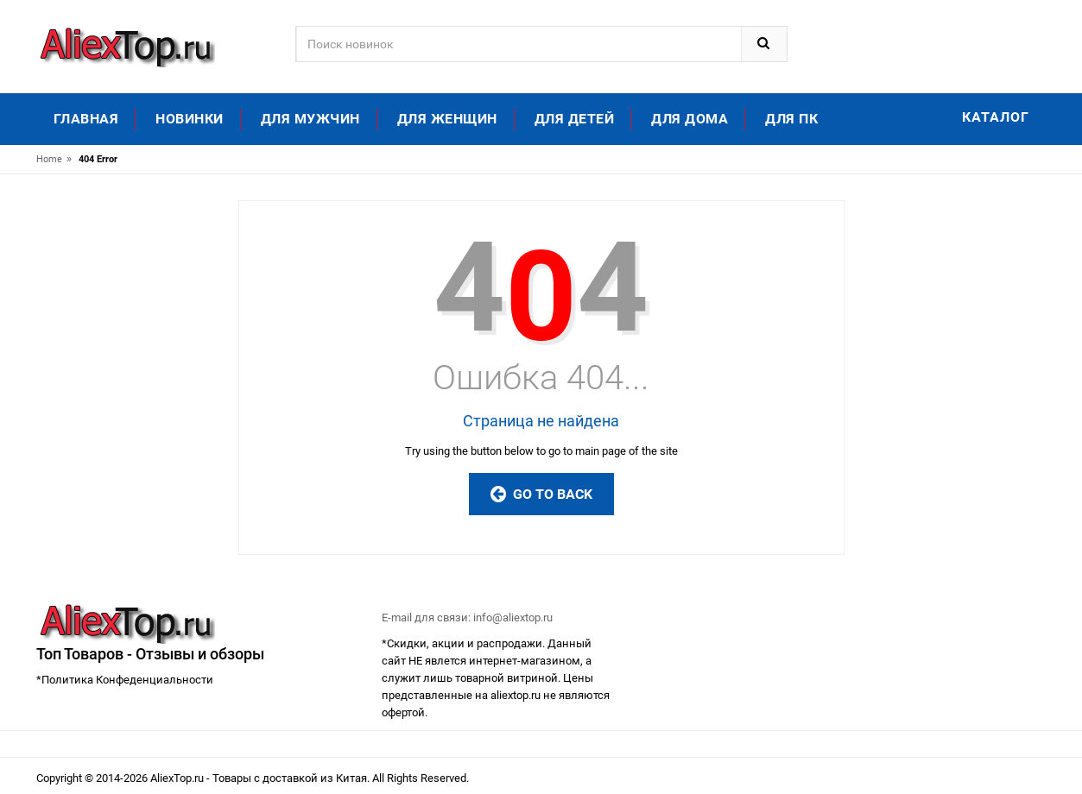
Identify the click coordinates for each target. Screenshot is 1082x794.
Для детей (575, 118)
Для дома (689, 118)
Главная (86, 118)
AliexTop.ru (178, 778)
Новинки (189, 118)
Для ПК (791, 118)
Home (49, 159)
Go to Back (541, 494)
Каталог (995, 117)
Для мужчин (310, 118)
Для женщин (447, 118)
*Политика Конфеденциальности (124, 679)
